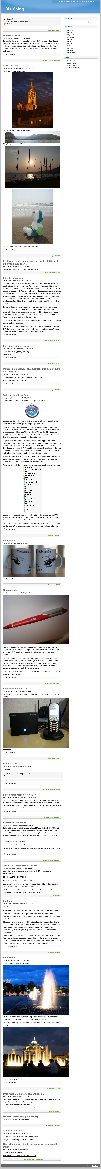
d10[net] (69, 41)
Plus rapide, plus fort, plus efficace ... (23, 1094)
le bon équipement (16, 808)
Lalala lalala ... (11, 540)
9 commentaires (11, 811)
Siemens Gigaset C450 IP (17, 688)
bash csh (8, 901)
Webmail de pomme (73, 67)
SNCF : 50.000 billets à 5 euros (20, 865)
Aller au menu (75, 1)
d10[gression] (71, 50)
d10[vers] (70, 30)
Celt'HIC (37, 320)
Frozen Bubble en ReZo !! (17, 822)
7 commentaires (11, 579)
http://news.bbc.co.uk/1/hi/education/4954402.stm (21, 1136)
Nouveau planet (12, 35)
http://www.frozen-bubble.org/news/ (16, 845)
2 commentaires (11, 334)
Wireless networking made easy (20, 1116)
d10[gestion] (70, 46)
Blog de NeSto (71, 63)
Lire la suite (7, 354)
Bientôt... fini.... (11, 763)
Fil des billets (11, 24)
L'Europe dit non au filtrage (28, 269)
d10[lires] (69, 32)
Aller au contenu (64, 1)
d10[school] (70, 35)
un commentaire (11, 54)
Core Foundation (18, 517)
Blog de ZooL (71, 65)
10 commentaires (11, 946)
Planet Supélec (71, 61)
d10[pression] (71, 52)
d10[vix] (69, 39)
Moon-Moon (43, 41)
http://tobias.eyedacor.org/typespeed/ (16, 1104)
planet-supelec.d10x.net (19, 43)
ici (27, 453)
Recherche (68, 18)
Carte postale (10, 65)
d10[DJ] (69, 43)
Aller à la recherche (87, 1)
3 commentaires (11, 250)
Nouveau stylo (11, 590)
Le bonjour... (10, 957)
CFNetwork (29, 517)
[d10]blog (14, 9)
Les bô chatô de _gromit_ (17, 346)
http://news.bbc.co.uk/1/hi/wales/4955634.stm (19, 1156)
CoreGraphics (39, 517)
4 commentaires (11, 677)
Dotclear (95, 1166)
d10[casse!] (70, 48)
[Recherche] (77, 22)
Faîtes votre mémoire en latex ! (20, 794)
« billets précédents (27, 1159)
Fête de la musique (13, 278)
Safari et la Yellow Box (15, 395)
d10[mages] (70, 37)
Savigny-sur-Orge (38, 331)
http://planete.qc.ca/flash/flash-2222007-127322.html (22, 377)
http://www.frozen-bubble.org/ (14, 841)
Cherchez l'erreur (12, 1130)
